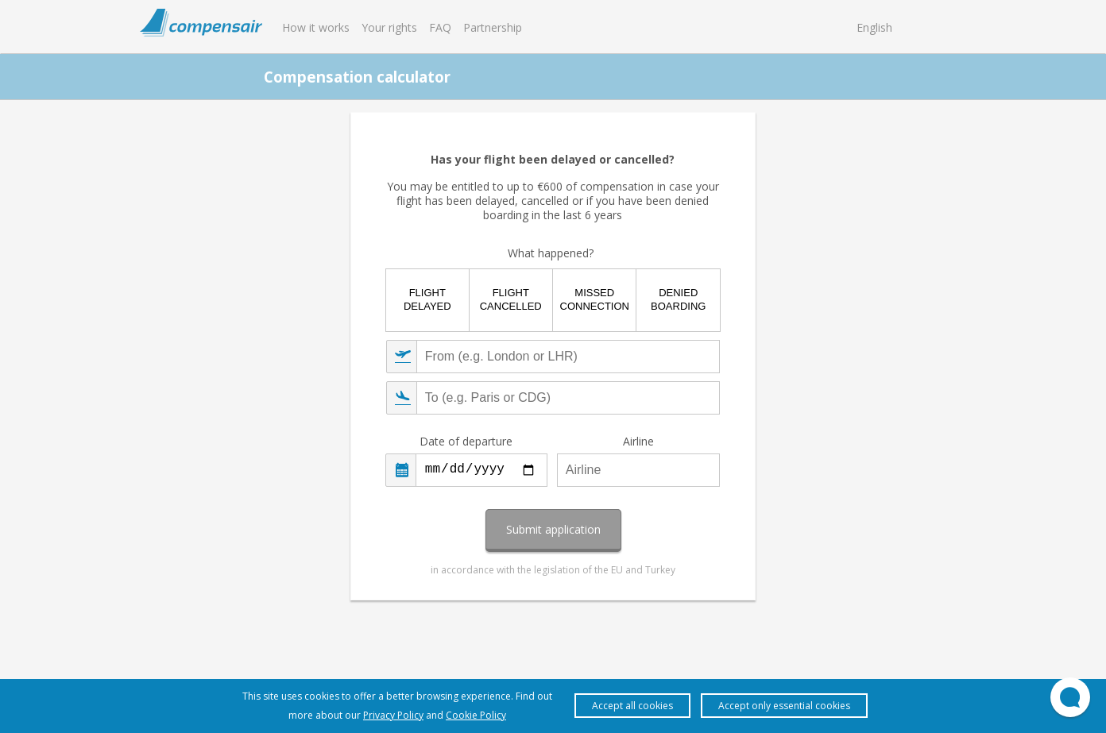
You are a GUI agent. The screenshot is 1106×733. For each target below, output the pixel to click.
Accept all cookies (632, 705)
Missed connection (594, 299)
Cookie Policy (476, 715)
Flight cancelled (511, 299)
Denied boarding (678, 299)
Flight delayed (427, 299)
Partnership (492, 27)
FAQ (440, 27)
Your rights (389, 27)
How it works (316, 27)
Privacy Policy (393, 715)
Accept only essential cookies (784, 705)
